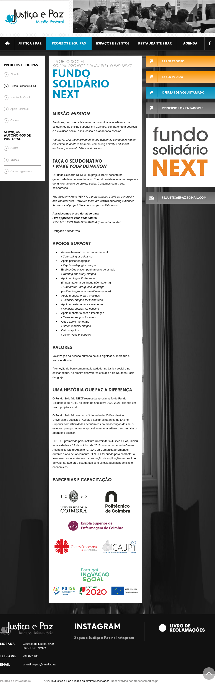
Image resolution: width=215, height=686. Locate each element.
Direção (14, 74)
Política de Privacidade (15, 681)
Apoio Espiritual (19, 108)
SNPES (14, 159)
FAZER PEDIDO (172, 77)
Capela (14, 120)
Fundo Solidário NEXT (23, 85)
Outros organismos (21, 171)
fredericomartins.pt (146, 681)
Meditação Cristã (20, 97)
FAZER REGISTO (173, 61)
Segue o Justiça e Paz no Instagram (104, 637)
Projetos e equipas (69, 43)
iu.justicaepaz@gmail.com (39, 664)
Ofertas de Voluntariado (183, 92)
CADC (14, 148)
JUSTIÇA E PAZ (30, 43)
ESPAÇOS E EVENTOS (113, 43)
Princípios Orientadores (182, 108)
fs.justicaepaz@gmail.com (184, 197)
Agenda (190, 43)
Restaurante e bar (155, 43)
